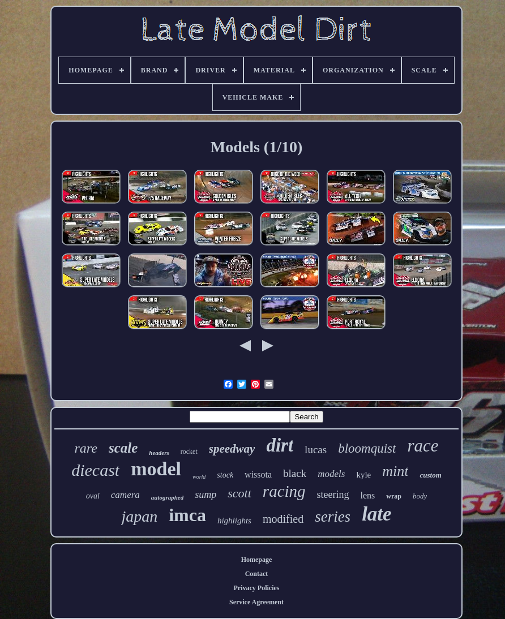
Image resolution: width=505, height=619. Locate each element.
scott (239, 493)
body (420, 496)
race (422, 445)
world (199, 477)
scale (123, 447)
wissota (258, 474)
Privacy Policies (257, 588)
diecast (95, 470)
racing (284, 491)
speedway (232, 448)
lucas (316, 449)
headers (159, 452)
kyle (363, 474)
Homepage (256, 560)
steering (333, 494)
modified (283, 519)
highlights (234, 520)
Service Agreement (256, 602)
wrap (393, 496)
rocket (189, 451)
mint (395, 471)
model (156, 468)
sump (205, 494)
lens (368, 495)
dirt (279, 445)
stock (225, 475)
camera (125, 494)
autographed (167, 497)
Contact (256, 574)
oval (93, 496)
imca (187, 515)
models (331, 473)
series (332, 516)
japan (139, 516)
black (294, 473)
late (376, 514)
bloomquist (367, 448)
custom (430, 475)
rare (86, 448)
